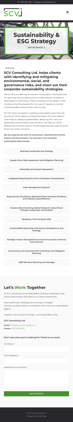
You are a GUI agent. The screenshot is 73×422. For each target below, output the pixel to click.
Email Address (11, 355)
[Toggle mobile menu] (67, 12)
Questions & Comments (15, 367)
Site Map (43, 416)
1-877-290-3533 (26, 2)
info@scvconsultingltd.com (45, 2)
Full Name (9, 344)
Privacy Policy (32, 416)
